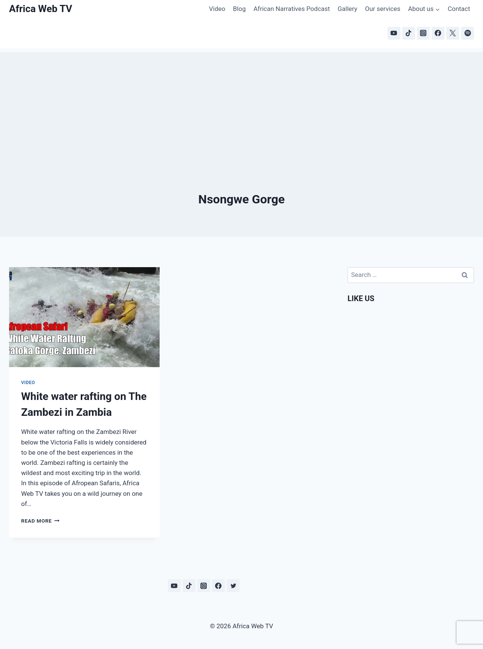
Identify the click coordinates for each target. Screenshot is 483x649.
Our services (382, 8)
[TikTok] (408, 33)
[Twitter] (233, 585)
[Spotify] (467, 33)
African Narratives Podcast (292, 8)
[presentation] (84, 317)
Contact (459, 8)
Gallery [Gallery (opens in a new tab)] (347, 8)
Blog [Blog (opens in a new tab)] (239, 8)
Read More (40, 521)
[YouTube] (394, 33)
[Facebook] (438, 33)
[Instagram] (423, 33)
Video (217, 8)
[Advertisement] (241, 105)
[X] (452, 33)
